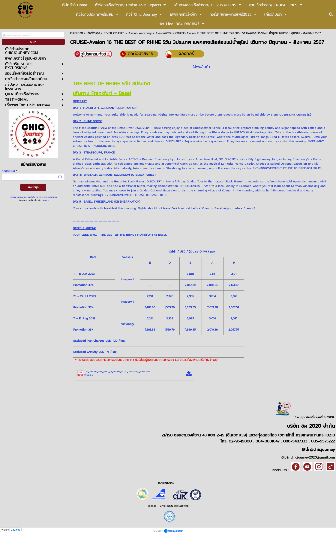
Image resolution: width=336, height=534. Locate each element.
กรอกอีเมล (9, 171)
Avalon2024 (163, 33)
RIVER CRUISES (114, 33)
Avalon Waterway (140, 33)
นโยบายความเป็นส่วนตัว (29, 200)
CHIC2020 (76, 33)
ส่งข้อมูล (33, 187)
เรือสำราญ (93, 33)
